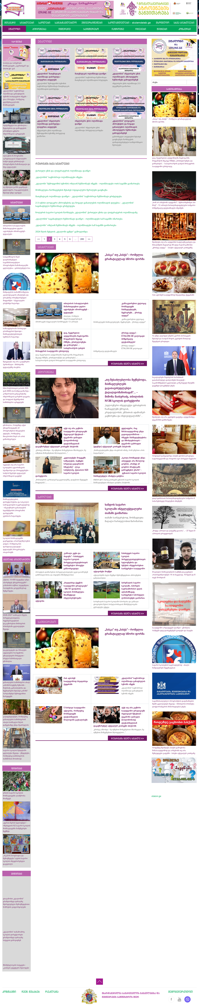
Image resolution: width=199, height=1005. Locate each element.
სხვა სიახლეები (184, 22)
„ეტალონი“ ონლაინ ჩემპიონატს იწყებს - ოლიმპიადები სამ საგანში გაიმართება (75, 225)
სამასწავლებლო (66, 22)
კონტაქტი (9, 991)
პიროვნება (39, 29)
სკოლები (44, 22)
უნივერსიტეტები (91, 22)
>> (89, 239)
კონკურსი (184, 29)
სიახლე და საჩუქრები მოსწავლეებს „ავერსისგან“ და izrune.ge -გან (16, 66)
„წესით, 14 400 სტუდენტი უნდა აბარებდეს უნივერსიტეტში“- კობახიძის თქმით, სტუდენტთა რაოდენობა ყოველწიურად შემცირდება (16, 585)
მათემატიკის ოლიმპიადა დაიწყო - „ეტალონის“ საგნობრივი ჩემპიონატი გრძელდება (78, 196)
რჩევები (140, 29)
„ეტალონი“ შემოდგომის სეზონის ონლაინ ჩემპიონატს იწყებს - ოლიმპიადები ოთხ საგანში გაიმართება (87, 183)
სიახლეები (27, 22)
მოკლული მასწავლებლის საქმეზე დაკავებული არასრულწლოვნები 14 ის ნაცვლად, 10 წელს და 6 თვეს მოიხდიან (173, 575)
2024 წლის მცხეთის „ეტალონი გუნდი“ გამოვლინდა (61, 231)
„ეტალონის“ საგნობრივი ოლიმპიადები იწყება (59, 177)
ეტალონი (14, 29)
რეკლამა (51, 991)
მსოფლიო (162, 22)
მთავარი (10, 22)
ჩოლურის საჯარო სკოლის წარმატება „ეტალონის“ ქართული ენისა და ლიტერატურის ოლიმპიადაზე (86, 212)
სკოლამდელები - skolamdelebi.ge (129, 22)
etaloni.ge (156, 796)
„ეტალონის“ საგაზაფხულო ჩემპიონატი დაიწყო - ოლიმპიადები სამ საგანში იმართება (79, 219)
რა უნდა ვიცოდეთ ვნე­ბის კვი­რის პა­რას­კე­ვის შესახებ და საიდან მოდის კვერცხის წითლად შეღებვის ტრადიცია (171, 338)
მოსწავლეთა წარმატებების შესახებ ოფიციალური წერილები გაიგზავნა (71, 190)
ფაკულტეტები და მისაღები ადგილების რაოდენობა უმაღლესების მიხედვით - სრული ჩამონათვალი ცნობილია (14, 655)
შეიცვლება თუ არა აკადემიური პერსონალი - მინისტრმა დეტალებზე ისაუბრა (16, 364)
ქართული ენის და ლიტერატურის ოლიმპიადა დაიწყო (62, 171)
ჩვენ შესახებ (31, 991)
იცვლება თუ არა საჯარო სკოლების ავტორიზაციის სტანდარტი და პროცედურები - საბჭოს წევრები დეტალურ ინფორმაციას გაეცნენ (16, 470)
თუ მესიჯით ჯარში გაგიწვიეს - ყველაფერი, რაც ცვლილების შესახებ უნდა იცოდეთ (15, 190)
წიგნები (162, 29)
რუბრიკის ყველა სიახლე (127, 363)
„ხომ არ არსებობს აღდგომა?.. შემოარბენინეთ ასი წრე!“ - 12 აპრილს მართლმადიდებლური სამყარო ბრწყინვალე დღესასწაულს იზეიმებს (173, 205)
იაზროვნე (118, 29)
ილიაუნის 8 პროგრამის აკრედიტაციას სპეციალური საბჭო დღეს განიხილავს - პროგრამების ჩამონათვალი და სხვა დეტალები (16, 161)
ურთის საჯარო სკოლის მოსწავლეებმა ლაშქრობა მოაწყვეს (14, 796)
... (75, 239)
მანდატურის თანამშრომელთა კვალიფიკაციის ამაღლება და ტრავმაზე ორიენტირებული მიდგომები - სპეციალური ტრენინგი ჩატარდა (16, 297)
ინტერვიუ (64, 29)
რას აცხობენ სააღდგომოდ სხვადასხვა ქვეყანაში (173, 295)
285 (82, 239)
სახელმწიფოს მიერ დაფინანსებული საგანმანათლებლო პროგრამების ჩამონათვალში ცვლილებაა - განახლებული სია (16, 262)
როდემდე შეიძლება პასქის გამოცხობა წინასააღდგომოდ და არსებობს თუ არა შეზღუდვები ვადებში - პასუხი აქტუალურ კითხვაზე (173, 750)
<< (38, 239)
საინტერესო (91, 29)
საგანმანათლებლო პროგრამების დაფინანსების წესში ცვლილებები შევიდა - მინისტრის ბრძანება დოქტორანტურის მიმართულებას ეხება (173, 704)
